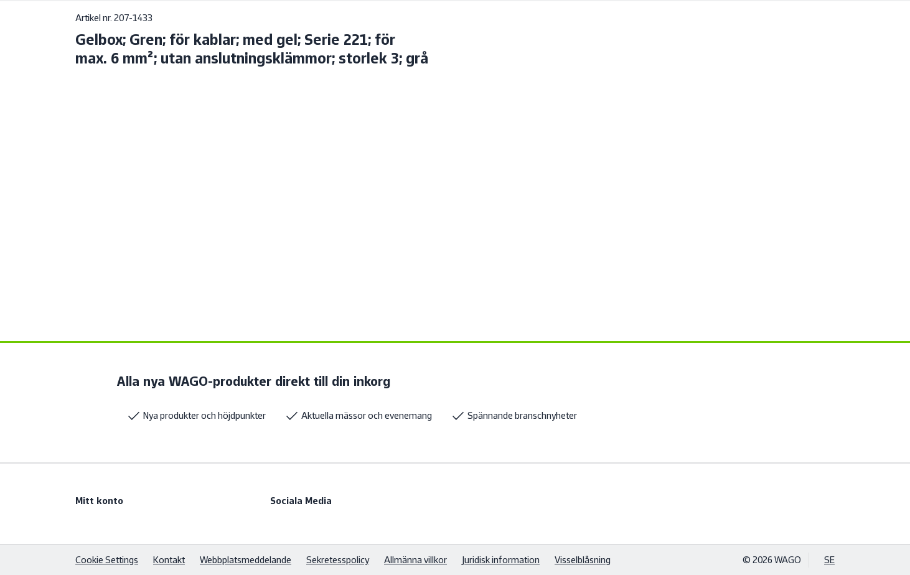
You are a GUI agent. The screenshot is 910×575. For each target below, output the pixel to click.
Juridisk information (501, 559)
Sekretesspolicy (337, 559)
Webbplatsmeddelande (245, 559)
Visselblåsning (583, 559)
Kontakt (169, 559)
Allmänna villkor (415, 559)
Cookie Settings (106, 559)
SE (829, 559)
